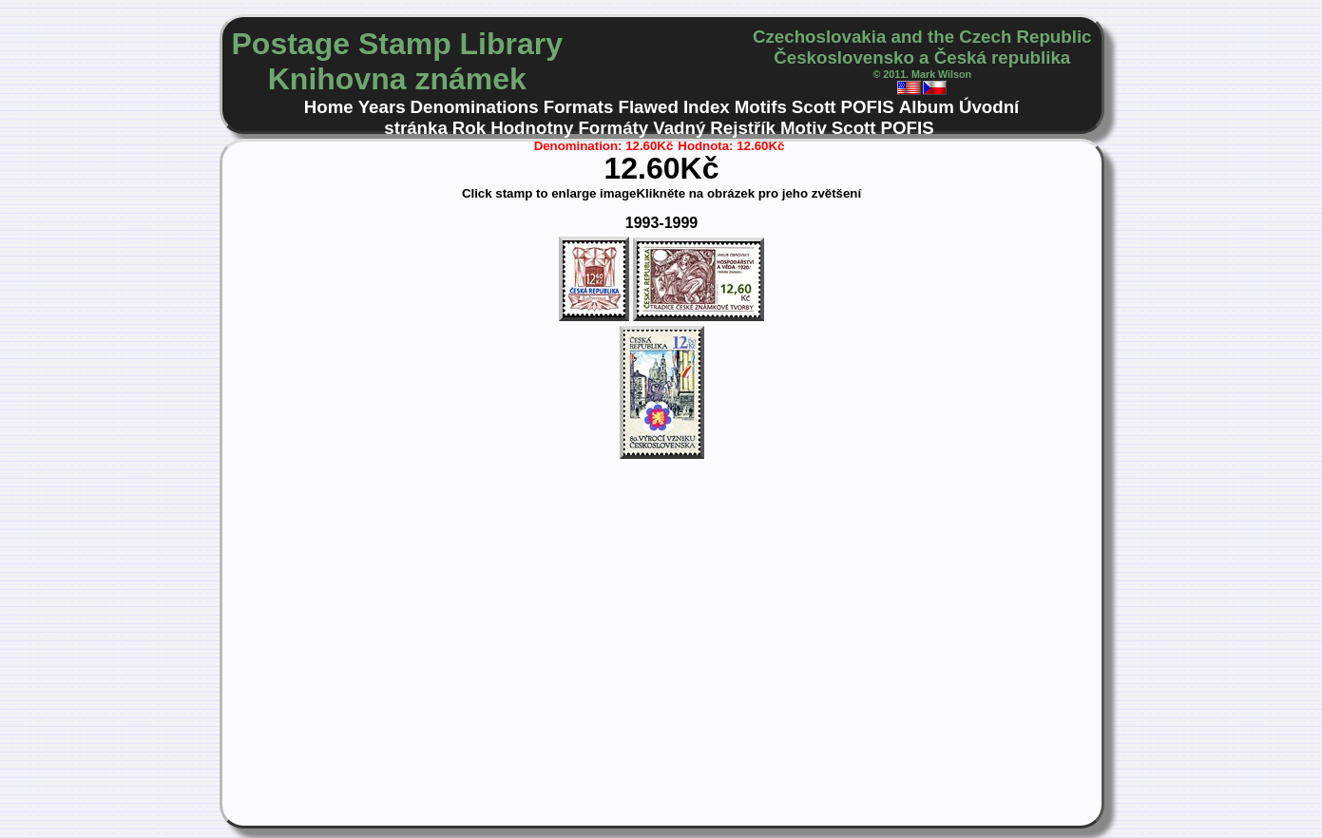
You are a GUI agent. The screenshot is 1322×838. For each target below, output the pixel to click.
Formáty (613, 128)
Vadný (679, 128)
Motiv (803, 128)
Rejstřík (743, 128)
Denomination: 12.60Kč (604, 146)
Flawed (649, 107)
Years (382, 107)
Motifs (761, 107)
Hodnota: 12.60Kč (731, 146)
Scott (814, 107)
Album (926, 107)
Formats (579, 107)
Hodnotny (531, 128)
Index (706, 107)
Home (329, 107)
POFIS (867, 107)
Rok (469, 128)
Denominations (475, 107)
